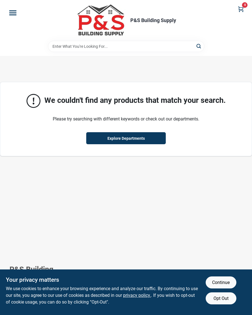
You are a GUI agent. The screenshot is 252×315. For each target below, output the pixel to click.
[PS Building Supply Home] (101, 20)
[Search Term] (126, 46)
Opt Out (221, 298)
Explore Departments (126, 138)
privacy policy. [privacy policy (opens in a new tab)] (137, 295)
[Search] (199, 46)
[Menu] (12, 12)
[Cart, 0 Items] (241, 9)
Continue (221, 282)
